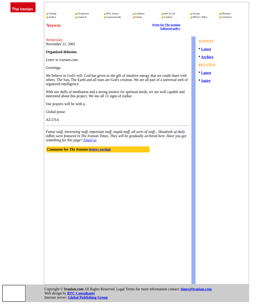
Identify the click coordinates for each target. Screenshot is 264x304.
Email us (90, 140)
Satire (206, 81)
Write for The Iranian (166, 24)
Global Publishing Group (88, 297)
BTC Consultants (81, 293)
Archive (207, 57)
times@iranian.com (196, 289)
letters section (100, 149)
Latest (206, 49)
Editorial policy (170, 28)
